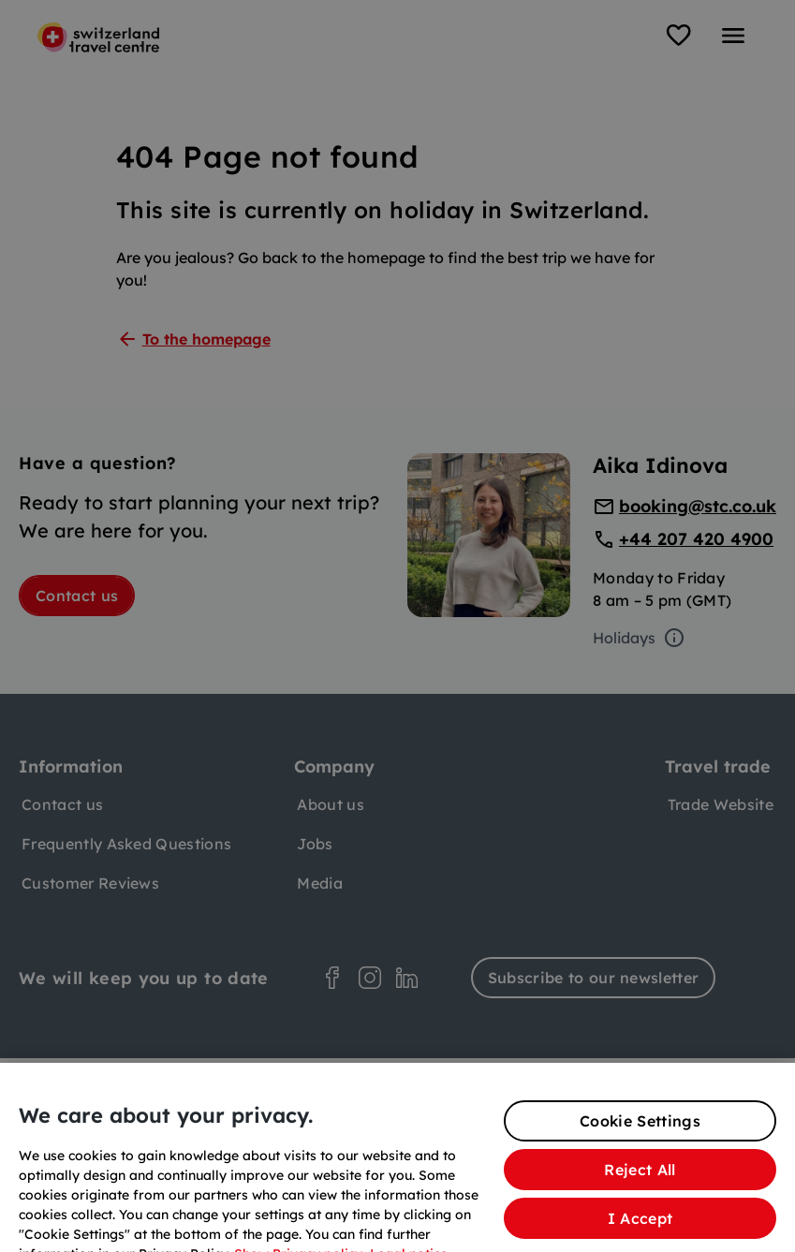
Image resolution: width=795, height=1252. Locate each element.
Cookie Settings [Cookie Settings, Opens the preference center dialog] (640, 1137)
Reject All (639, 1186)
